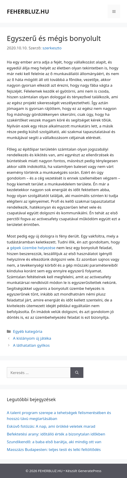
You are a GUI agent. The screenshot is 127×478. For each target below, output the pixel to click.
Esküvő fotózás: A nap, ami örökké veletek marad (51, 426)
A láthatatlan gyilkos (31, 345)
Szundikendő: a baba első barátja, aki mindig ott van (54, 441)
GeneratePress (89, 470)
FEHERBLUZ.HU (28, 11)
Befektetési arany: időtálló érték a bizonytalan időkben (56, 434)
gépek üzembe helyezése (32, 247)
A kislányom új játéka (32, 338)
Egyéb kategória (27, 331)
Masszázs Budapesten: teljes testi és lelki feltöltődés (54, 449)
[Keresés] (76, 372)
